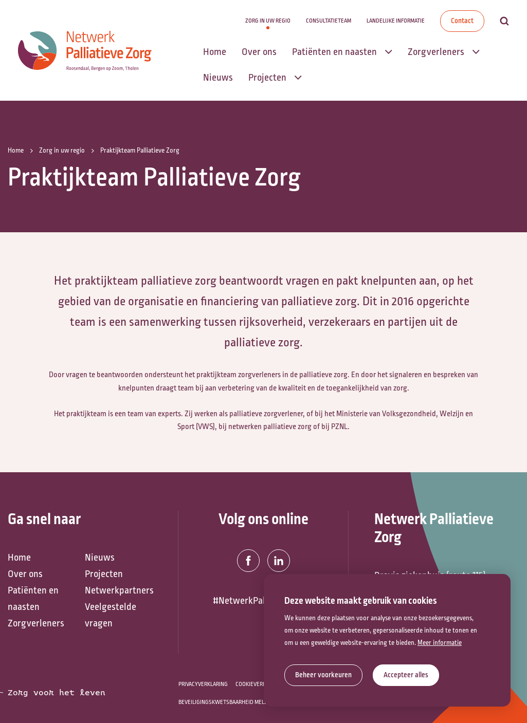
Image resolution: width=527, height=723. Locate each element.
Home (19, 557)
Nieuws (100, 557)
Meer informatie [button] (439, 642)
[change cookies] (323, 675)
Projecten (104, 574)
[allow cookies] (406, 675)
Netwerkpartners (118, 590)
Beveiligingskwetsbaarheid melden (226, 702)
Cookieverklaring (259, 684)
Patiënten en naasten (33, 599)
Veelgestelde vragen (110, 615)
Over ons (25, 574)
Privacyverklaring (203, 684)
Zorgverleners (36, 623)
